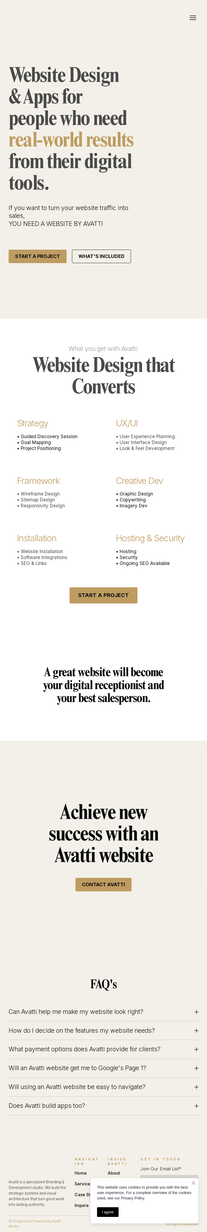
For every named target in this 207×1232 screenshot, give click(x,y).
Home (81, 1173)
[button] (38, 256)
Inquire (82, 1205)
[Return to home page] (27, 18)
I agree (108, 1212)
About (114, 1173)
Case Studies (88, 1194)
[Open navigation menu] (193, 17)
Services (83, 1183)
